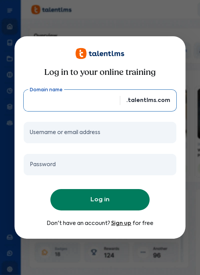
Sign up (121, 223)
